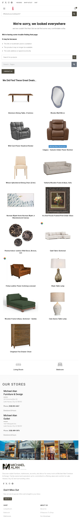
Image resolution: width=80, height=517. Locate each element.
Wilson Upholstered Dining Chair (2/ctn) (21, 183)
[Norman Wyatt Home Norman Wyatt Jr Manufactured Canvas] (21, 200)
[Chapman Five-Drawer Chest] (21, 336)
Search (74, 13)
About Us (44, 505)
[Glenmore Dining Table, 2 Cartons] (21, 97)
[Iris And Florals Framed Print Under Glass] (58, 200)
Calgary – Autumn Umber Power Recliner (57, 150)
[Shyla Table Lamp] (58, 270)
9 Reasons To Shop (47, 512)
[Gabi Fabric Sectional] (58, 235)
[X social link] (5, 2)
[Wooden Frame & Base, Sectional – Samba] (21, 303)
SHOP (6, 505)
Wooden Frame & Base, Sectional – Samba (21, 319)
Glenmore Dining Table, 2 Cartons (20, 113)
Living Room (8, 509)
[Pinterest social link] (11, 2)
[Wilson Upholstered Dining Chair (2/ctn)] (21, 167)
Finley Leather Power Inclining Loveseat (21, 286)
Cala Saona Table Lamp (58, 319)
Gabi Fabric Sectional (58, 251)
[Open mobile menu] (4, 8)
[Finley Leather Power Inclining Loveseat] (21, 270)
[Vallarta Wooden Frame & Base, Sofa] (58, 167)
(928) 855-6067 (14, 406)
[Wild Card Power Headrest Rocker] (21, 130)
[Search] (39, 57)
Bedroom (7, 512)
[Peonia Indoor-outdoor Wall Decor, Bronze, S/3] (21, 235)
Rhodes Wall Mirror (58, 113)
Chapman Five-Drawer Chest (20, 352)
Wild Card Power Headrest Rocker (21, 146)
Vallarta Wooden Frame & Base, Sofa (58, 183)
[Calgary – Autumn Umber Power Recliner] (58, 130)
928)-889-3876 (14, 430)
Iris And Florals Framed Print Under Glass (57, 216)
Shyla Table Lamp (57, 286)
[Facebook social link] (3, 2)
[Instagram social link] (8, 2)
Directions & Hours (10, 410)
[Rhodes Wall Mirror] (58, 97)
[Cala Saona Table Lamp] (58, 303)
